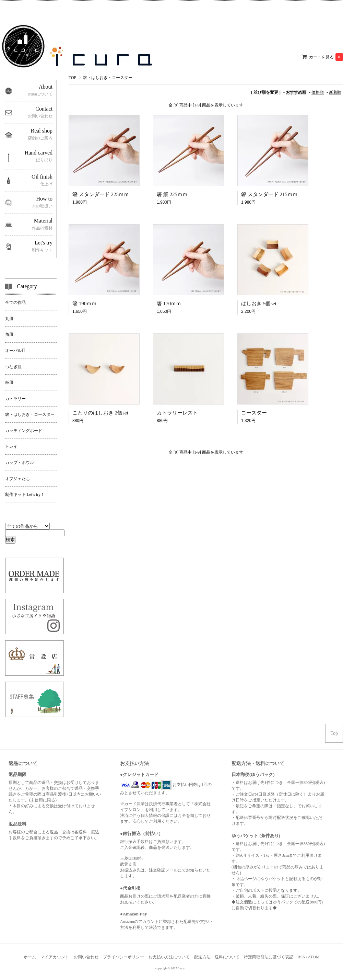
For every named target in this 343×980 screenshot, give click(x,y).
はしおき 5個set (258, 303)
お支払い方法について (169, 957)
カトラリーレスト (177, 412)
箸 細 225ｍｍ (172, 194)
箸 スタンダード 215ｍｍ (269, 194)
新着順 (335, 92)
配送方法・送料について (216, 957)
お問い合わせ (86, 957)
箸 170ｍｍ (169, 303)
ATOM (314, 957)
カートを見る (326, 57)
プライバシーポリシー (123, 957)
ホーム (30, 957)
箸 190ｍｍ (84, 303)
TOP (72, 77)
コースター (254, 412)
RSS (301, 957)
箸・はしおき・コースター (107, 77)
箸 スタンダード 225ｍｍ (100, 194)
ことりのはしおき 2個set (100, 412)
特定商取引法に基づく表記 (268, 957)
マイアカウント (54, 957)
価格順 (317, 92)
